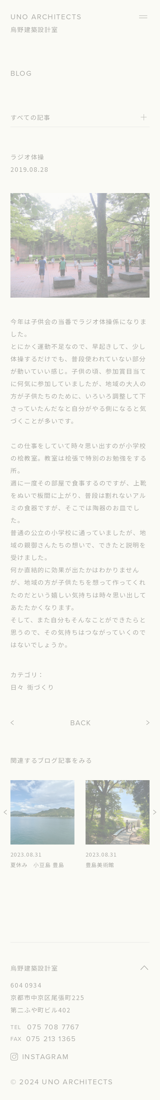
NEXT (148, 722)
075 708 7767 (53, 1027)
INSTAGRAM (45, 1056)
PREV (13, 722)
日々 (17, 686)
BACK (80, 723)
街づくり (41, 686)
